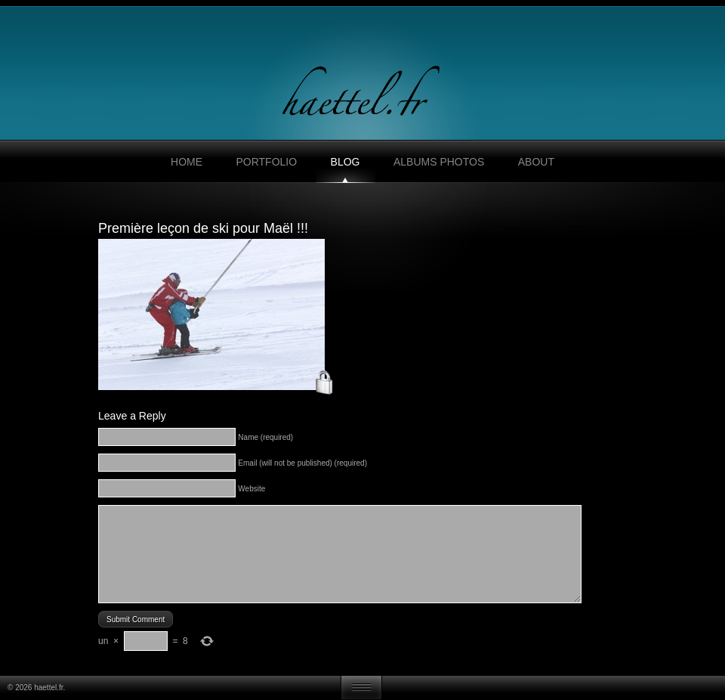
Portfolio (266, 162)
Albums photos (438, 162)
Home (186, 162)
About (536, 162)
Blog (345, 162)
